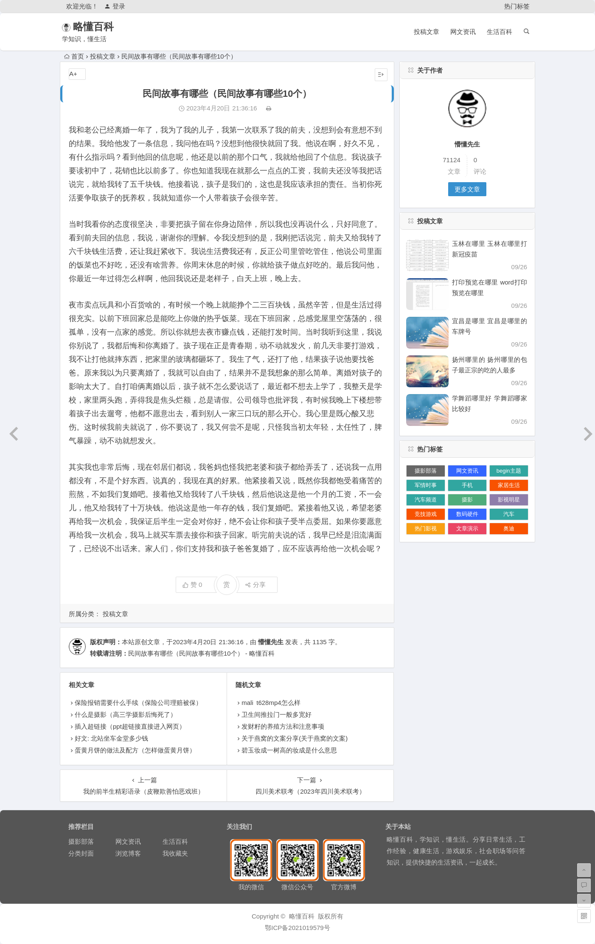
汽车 (508, 514)
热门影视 (426, 528)
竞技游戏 (426, 514)
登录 (114, 6)
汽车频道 (426, 499)
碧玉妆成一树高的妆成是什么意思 (289, 750)
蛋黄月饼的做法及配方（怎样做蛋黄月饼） (135, 750)
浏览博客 (128, 853)
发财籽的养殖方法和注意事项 (282, 726)
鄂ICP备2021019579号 (297, 927)
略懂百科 (105, 26)
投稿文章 (426, 31)
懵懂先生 (270, 641)
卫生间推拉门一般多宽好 (276, 714)
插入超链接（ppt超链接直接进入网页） (130, 726)
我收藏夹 (175, 853)
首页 (74, 56)
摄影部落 (426, 471)
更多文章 (467, 189)
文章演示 (467, 528)
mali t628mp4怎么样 (270, 702)
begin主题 (509, 471)
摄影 (467, 499)
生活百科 (499, 31)
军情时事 (426, 485)
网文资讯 (463, 31)
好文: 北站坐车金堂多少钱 (111, 738)
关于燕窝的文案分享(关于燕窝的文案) (294, 738)
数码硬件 (467, 514)
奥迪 (508, 528)
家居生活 (509, 485)
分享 (255, 584)
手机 (467, 485)
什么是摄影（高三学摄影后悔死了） (126, 714)
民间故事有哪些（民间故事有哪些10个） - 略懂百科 (201, 653)
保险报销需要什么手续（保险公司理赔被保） (138, 702)
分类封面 (81, 853)
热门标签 (517, 6)
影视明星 (509, 499)
